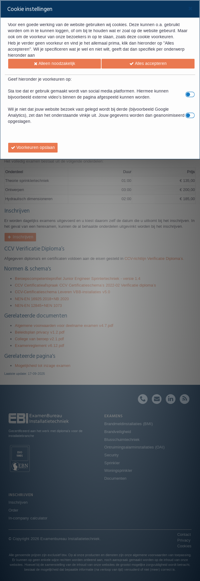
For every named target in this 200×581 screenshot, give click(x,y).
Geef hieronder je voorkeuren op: (40, 79)
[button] (54, 64)
